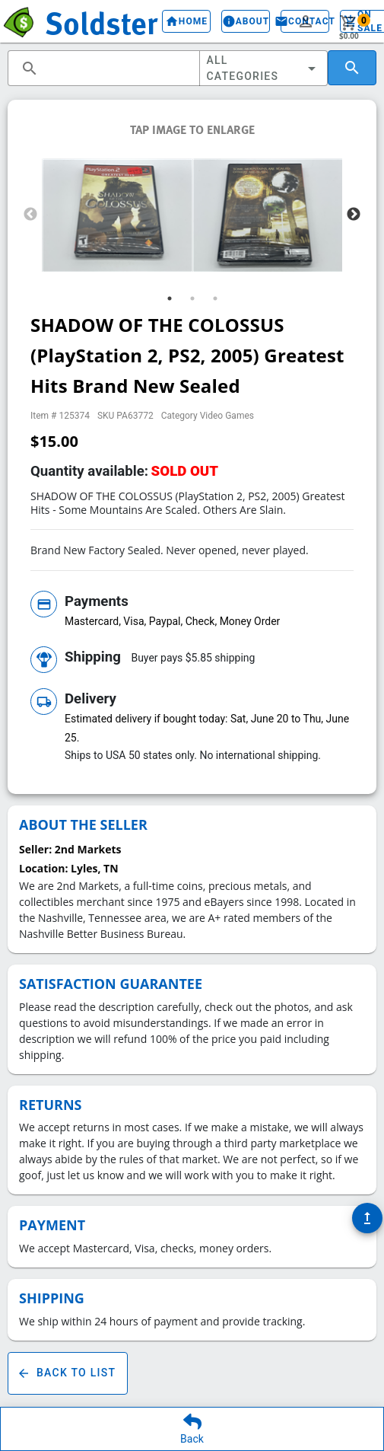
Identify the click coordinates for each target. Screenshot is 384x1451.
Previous (30, 214)
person (306, 21)
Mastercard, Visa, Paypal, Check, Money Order (172, 621)
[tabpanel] (117, 215)
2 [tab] (192, 298)
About (245, 21)
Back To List (68, 1373)
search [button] (30, 68)
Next (353, 214)
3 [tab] (215, 298)
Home (186, 21)
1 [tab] (169, 298)
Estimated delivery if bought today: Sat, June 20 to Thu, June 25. (207, 728)
